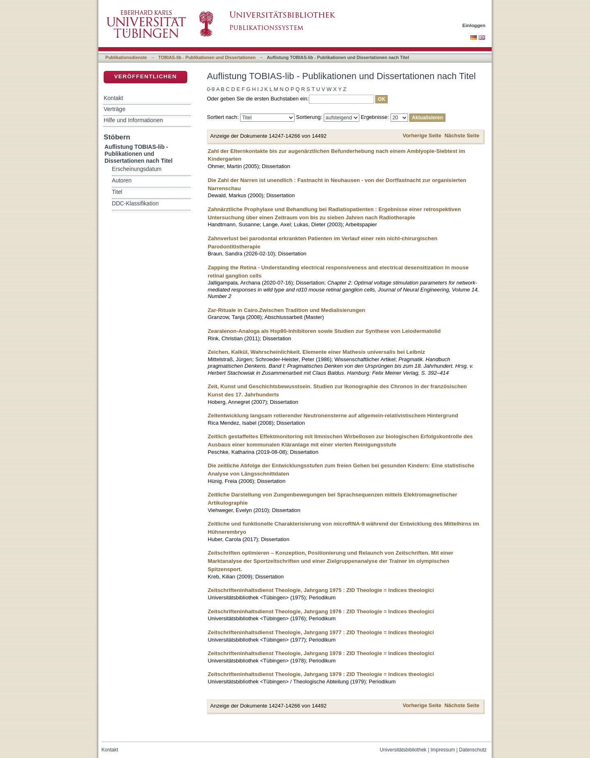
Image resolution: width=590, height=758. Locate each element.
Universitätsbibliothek (403, 750)
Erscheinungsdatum (136, 169)
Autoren (122, 181)
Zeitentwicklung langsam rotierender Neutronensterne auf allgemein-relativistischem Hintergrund (333, 415)
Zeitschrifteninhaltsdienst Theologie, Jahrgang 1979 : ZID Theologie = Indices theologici (321, 674)
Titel (117, 192)
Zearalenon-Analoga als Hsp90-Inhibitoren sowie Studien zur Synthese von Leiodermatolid (324, 331)
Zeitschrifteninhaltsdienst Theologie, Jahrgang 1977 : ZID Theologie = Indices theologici (321, 632)
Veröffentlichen (145, 76)
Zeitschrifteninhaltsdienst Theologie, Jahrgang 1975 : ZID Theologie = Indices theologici (321, 590)
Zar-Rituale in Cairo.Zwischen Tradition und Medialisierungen (286, 310)
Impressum (443, 750)
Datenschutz (472, 750)
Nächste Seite (462, 135)
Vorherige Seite (422, 135)
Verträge (114, 109)
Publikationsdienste (126, 57)
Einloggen (474, 25)
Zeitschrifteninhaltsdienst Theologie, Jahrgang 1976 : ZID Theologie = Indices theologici (321, 611)
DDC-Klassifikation (135, 203)
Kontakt (113, 98)
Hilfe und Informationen (133, 120)
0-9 (211, 89)
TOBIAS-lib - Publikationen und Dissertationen (207, 57)
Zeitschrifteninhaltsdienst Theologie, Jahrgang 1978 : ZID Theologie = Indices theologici (321, 653)
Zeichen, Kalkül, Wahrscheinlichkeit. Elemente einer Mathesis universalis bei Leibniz (316, 352)
